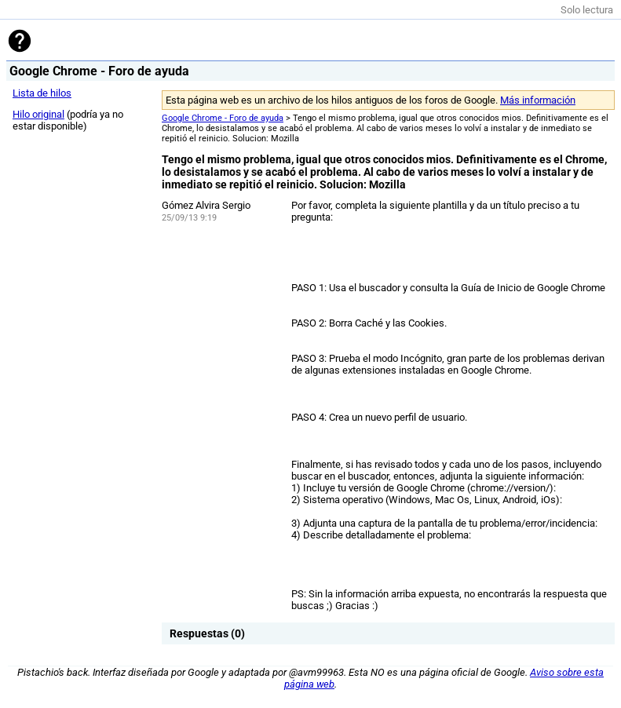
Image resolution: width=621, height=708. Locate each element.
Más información (537, 100)
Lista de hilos (42, 93)
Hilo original (38, 114)
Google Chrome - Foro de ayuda (222, 118)
